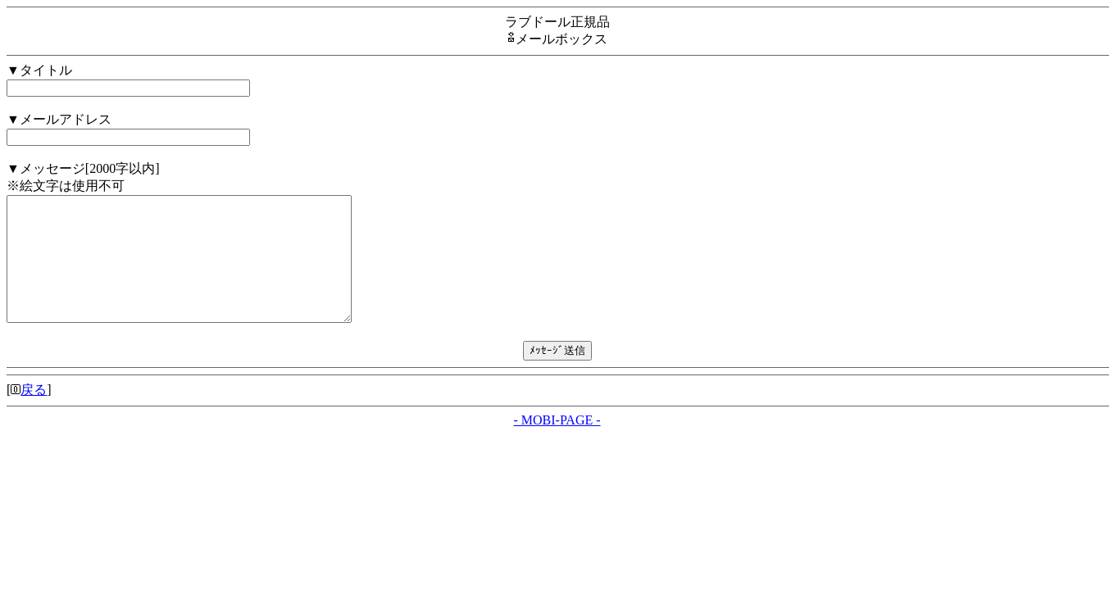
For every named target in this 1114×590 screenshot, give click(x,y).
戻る (33, 414)
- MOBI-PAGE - (556, 445)
